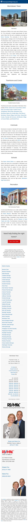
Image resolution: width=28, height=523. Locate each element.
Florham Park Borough (7, 289)
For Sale (13, 367)
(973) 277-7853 (14, 445)
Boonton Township (6, 271)
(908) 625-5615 (6, 476)
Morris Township (5, 37)
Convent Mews (18, 107)
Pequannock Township (7, 330)
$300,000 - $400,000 (13, 383)
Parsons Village (10, 115)
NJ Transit (13, 55)
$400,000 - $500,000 (13, 385)
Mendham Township (6, 308)
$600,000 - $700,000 (13, 388)
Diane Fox (5, 474)
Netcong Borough (6, 326)
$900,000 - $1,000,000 (13, 394)
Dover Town (5, 285)
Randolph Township (6, 332)
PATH (19, 140)
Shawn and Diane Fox (14, 441)
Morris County (6, 266)
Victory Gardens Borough (8, 343)
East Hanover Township (7, 287)
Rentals (13, 374)
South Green (17, 115)
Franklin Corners (17, 109)
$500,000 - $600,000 (13, 387)
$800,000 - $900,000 (13, 392)
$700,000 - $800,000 (13, 390)
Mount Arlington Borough (7, 320)
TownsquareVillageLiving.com (10, 1)
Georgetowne (4, 111)
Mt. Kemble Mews (14, 113)
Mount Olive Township (7, 322)
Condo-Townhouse (13, 370)
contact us (18, 256)
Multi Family (13, 372)
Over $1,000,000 (14, 395)
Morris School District (8, 161)
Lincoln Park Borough (7, 300)
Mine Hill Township (6, 310)
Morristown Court (18, 111)
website (4, 499)
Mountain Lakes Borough (8, 324)
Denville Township (6, 283)
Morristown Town (6, 318)
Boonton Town (5, 269)
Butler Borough (5, 273)
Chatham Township (6, 277)
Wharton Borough (6, 347)
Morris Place (11, 111)
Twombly (7, 117)
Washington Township (7, 345)
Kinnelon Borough (6, 298)
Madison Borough (6, 304)
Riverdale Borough (6, 334)
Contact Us (16, 500)
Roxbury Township (6, 340)
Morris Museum (7, 213)
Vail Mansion (20, 117)
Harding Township (6, 294)
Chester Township (6, 281)
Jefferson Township (6, 296)
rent (1, 520)
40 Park (6, 107)
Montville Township (6, 312)
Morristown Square (5, 113)
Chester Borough (6, 279)
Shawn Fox (5, 467)
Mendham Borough (6, 306)
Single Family (13, 369)
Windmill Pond (15, 119)
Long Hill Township (6, 302)
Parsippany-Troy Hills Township (9, 328)
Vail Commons (13, 117)
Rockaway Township (6, 338)
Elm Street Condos (8, 109)
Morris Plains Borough (7, 314)
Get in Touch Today (14, 241)
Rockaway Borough (6, 336)
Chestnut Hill (12, 107)
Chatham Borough (6, 275)
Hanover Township (6, 292)
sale (24, 519)
